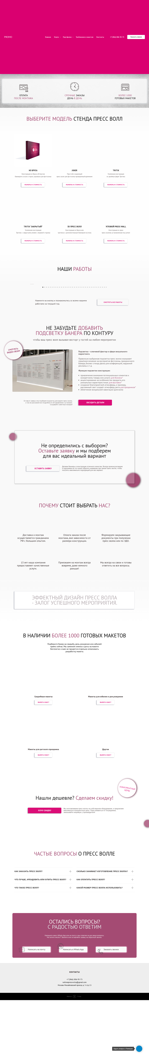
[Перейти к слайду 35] (106, 344)
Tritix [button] (116, 170)
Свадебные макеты (43, 753)
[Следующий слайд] (119, 312)
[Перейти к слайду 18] (74, 344)
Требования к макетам (84, 32)
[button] (136, 32)
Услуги (56, 32)
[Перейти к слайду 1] (42, 344)
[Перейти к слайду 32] (100, 344)
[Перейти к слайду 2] (44, 344)
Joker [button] (74, 170)
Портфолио (67, 32)
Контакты (100, 32)
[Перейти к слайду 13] (65, 344)
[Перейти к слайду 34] (104, 344)
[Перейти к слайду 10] (59, 344)
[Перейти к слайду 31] (98, 344)
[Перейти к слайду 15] (68, 344)
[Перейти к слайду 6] (52, 344)
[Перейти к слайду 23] (83, 344)
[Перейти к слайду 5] (50, 344)
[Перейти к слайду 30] (96, 344)
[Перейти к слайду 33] (102, 344)
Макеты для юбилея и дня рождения (105, 753)
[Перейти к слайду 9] (57, 344)
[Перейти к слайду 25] (87, 344)
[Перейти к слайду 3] (46, 344)
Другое (105, 806)
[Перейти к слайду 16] (70, 344)
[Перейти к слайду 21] (80, 344)
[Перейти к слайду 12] (63, 344)
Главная (48, 32)
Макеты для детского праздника (43, 806)
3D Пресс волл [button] (74, 226)
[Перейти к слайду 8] (55, 344)
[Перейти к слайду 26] (89, 344)
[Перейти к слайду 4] (48, 344)
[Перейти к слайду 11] (61, 344)
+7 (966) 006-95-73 (117, 32)
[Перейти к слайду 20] (78, 344)
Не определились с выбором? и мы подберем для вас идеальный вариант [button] (74, 507)
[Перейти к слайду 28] (93, 344)
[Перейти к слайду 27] (91, 344)
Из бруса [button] (33, 170)
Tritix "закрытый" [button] (33, 226)
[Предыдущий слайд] (30, 312)
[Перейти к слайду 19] (76, 344)
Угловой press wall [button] (116, 226)
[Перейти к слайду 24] (85, 344)
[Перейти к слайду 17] (72, 344)
